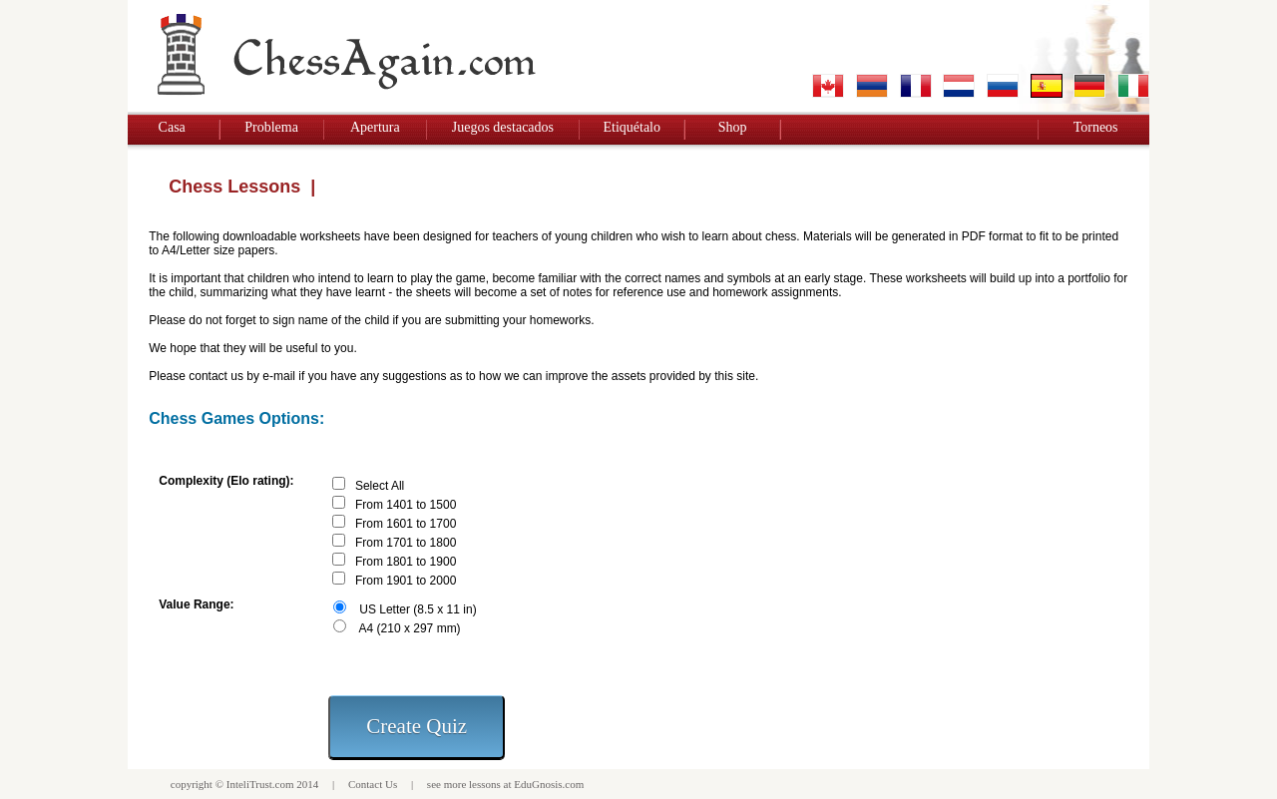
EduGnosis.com (549, 784)
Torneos (1095, 127)
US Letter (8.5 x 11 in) (417, 609)
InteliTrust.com (260, 784)
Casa (172, 127)
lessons (485, 784)
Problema (271, 127)
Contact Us (372, 784)
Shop (732, 127)
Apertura (375, 127)
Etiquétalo (631, 127)
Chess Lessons (234, 187)
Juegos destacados (503, 127)
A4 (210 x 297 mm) (410, 628)
